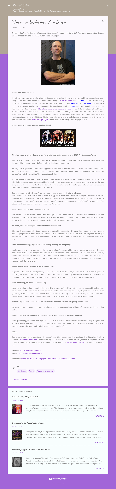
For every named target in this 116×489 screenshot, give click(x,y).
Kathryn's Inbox (21, 5)
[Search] (107, 6)
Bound (31, 371)
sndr (63, 483)
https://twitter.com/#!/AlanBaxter (30, 353)
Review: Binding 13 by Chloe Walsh (25, 396)
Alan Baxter (22, 371)
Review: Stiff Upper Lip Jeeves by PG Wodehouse (30, 449)
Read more (99, 416)
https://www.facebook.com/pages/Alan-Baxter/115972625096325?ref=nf (48, 359)
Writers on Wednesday (45, 371)
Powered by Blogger (58, 479)
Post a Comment (20, 379)
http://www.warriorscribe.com (30, 351)
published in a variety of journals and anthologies (54, 109)
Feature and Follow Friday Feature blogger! (28, 423)
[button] (102, 21)
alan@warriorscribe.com (76, 342)
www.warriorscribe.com (28, 340)
